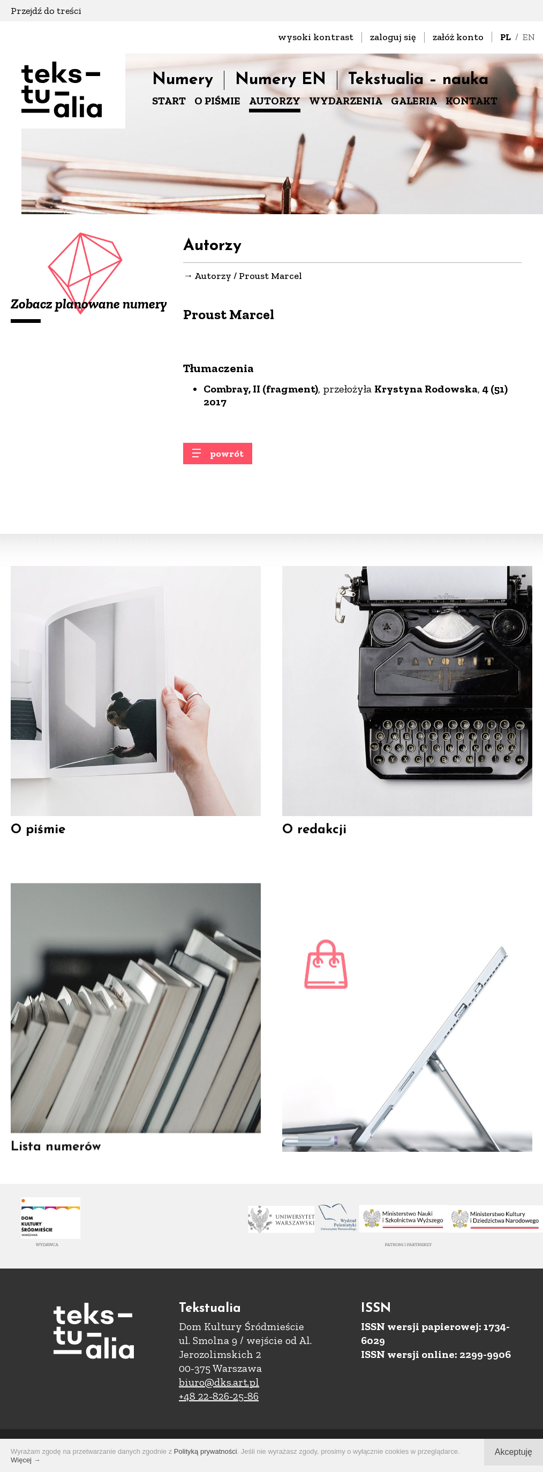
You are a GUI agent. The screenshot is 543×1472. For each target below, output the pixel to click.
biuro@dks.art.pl (219, 1382)
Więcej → (26, 1460)
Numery (182, 80)
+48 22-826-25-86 (219, 1396)
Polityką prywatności (205, 1451)
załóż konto (458, 37)
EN (529, 37)
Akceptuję (513, 1451)
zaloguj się (393, 37)
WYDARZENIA (345, 100)
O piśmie (38, 838)
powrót (227, 460)
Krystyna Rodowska (426, 389)
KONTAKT (471, 100)
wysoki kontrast (315, 37)
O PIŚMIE (217, 100)
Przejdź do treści (46, 11)
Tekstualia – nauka (418, 80)
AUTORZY (274, 100)
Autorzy (212, 276)
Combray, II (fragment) (260, 389)
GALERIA (414, 100)
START (169, 100)
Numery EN (280, 80)
